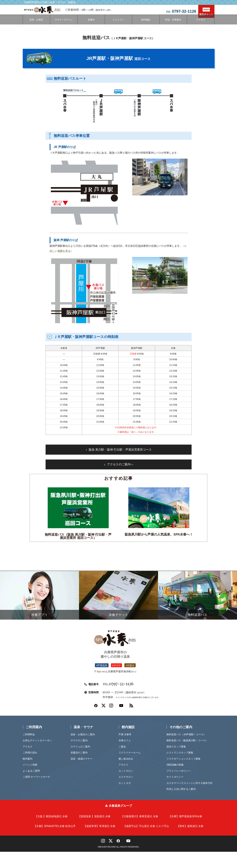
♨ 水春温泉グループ (118, 809)
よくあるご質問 (32, 774)
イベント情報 (31, 768)
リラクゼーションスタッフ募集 (185, 762)
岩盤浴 (91, 23)
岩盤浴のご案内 (80, 755)
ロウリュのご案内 (81, 749)
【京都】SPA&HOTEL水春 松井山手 (55, 829)
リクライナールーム (130, 755)
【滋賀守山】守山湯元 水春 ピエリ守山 (146, 829)
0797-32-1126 (118, 687)
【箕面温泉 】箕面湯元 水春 (94, 819)
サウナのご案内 (80, 743)
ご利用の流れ (31, 755)
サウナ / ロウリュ (64, 23)
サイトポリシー (176, 780)
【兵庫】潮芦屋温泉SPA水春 (185, 819)
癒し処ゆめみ (127, 762)
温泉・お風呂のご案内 (84, 737)
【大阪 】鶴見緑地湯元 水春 (51, 819)
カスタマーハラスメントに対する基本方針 (191, 786)
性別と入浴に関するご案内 (182, 792)
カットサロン (127, 774)
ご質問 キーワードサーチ (37, 780)
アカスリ (124, 768)
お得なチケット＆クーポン (38, 743)
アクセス (200, 23)
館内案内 (28, 762)
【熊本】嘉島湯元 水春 (190, 829)
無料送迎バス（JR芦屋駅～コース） (187, 737)
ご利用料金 (30, 737)
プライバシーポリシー (180, 774)
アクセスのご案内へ (120, 467)
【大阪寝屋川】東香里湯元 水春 (139, 819)
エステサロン (127, 780)
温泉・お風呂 (36, 23)
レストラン (118, 23)
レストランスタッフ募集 (181, 755)
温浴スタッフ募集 (177, 749)
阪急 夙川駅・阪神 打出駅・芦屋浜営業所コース (120, 452)
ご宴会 (123, 749)
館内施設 (145, 23)
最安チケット (206, 12)
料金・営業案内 (173, 23)
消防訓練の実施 (176, 768)
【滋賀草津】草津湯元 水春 (99, 829)
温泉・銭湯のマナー (82, 762)
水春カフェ (126, 743)
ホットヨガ (126, 786)
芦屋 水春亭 (126, 737)
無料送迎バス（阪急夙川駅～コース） (188, 743)
